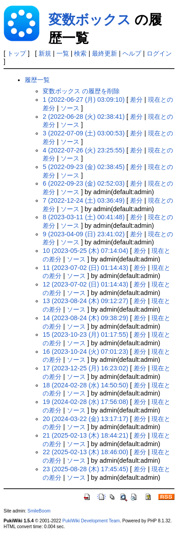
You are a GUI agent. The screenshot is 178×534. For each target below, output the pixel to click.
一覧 (62, 53)
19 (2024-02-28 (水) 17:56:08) (85, 401)
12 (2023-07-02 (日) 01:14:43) (85, 284)
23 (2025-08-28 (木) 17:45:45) (85, 469)
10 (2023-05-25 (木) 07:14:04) (85, 250)
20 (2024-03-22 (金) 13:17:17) (85, 418)
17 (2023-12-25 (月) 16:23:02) (85, 368)
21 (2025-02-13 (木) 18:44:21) (85, 435)
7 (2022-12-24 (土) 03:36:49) (84, 200)
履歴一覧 (37, 79)
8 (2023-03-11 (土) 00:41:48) (84, 217)
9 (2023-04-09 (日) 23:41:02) (84, 234)
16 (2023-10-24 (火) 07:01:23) (85, 351)
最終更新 (104, 53)
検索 (80, 53)
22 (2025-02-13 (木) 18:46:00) (85, 452)
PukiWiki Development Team (91, 520)
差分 (136, 99)
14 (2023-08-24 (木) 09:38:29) (85, 317)
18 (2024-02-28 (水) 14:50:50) (85, 385)
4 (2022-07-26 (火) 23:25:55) (84, 150)
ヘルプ (131, 53)
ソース (70, 108)
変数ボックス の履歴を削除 (81, 91)
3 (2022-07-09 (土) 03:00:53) (84, 133)
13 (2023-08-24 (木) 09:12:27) (85, 300)
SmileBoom (39, 510)
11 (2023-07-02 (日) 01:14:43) (85, 267)
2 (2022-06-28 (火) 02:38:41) (84, 116)
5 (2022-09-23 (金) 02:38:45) (84, 166)
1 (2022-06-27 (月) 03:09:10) (84, 99)
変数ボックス (89, 19)
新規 (45, 53)
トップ (16, 53)
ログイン (159, 53)
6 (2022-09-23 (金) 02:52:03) (84, 183)
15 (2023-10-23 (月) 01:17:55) (85, 334)
